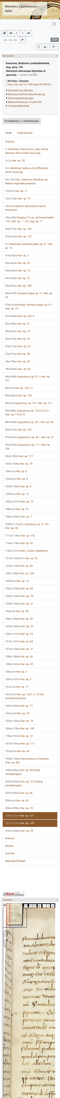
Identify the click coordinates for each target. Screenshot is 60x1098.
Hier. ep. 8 (16, 478)
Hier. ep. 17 (16, 686)
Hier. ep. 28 (15, 160)
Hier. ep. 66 (18, 793)
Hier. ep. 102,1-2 (19, 388)
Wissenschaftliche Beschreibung (26, 94)
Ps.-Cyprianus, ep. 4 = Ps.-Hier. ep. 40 (27, 526)
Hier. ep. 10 (16, 509)
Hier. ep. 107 (18, 236)
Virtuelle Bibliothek (18, 105)
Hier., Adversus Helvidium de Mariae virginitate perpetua (26, 181)
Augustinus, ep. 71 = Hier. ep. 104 (27, 446)
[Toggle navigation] (54, 24)
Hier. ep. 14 (17, 331)
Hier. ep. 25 (17, 713)
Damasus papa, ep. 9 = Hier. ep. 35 (29, 295)
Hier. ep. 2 (17, 255)
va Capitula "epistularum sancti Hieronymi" (25, 208)
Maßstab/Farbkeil (15, 861)
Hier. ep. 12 (17, 494)
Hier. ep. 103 (18, 395)
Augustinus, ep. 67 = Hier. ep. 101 (27, 378)
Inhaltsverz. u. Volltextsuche (22, 121)
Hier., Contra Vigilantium (26, 550)
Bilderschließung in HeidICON (24, 102)
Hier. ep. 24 (19, 633)
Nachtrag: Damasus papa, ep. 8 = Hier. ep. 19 (29, 246)
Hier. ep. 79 (19, 596)
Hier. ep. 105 (18, 429)
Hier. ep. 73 (19, 501)
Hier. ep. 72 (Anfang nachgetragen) (24, 783)
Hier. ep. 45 (19, 664)
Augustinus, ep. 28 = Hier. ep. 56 (29, 422)
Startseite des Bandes (20, 90)
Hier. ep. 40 (19, 656)
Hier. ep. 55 (17, 361)
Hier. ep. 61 (19, 543)
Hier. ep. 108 (19, 728)
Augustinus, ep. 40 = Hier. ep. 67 (29, 437)
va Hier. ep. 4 (16, 671)
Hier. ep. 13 (17, 581)
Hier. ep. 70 (18, 463)
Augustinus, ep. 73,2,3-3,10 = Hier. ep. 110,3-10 (27, 412)
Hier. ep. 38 (16, 611)
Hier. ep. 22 (19, 736)
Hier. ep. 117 (20, 743)
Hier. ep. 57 (19, 603)
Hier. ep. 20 (17, 263)
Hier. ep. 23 (19, 626)
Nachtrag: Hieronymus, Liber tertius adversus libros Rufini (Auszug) (26, 151)
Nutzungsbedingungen (21, 98)
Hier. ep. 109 (19, 573)
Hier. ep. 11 (16, 191)
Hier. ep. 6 (16, 471)
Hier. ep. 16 (17, 278)
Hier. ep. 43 (16, 800)
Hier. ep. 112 (19, 456)
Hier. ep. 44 (17, 751)
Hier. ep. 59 (19, 830)
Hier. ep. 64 (19, 641)
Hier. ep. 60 (17, 369)
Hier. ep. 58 (17, 353)
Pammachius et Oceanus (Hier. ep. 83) (27, 760)
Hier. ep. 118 (20, 535)
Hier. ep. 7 (18, 516)
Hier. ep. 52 (17, 338)
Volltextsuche (24, 132)
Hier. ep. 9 (18, 486)
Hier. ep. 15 (17, 270)
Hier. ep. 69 (19, 565)
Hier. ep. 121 (19, 815)
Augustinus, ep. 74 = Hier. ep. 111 (28, 403)
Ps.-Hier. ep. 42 (21, 558)
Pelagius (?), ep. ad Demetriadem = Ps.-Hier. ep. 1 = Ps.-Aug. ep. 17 (29, 219)
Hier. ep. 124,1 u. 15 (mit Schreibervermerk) (24, 696)
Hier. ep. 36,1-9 (19, 316)
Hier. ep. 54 (19, 588)
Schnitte (9, 853)
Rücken (9, 845)
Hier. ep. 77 (19, 705)
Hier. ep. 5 (18, 679)
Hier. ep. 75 (17, 198)
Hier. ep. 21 (17, 323)
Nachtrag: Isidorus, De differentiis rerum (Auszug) (26, 170)
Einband (9, 141)
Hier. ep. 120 (19, 823)
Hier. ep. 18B (18, 285)
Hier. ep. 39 (19, 618)
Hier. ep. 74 (19, 808)
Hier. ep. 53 (17, 346)
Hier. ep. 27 (19, 649)
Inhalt (8, 132)
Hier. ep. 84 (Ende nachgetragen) (22, 772)
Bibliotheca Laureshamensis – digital (22, 8)
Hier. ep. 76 (19, 720)
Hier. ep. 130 (18, 228)
